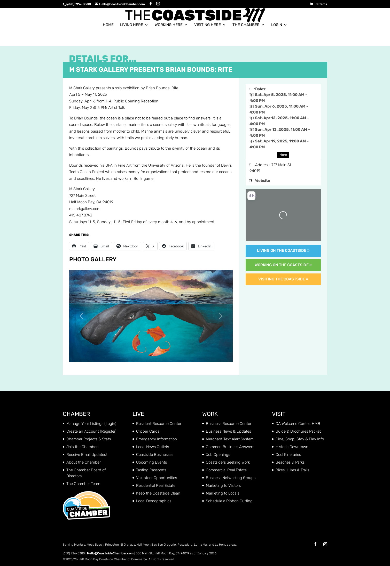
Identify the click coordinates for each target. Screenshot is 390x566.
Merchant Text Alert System (230, 439)
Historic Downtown (292, 446)
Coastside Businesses (154, 454)
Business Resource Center (228, 423)
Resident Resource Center (158, 423)
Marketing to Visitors (223, 485)
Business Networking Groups (230, 477)
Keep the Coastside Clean (158, 493)
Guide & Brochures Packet (298, 431)
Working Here (169, 24)
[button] (81, 316)
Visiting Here (207, 24)
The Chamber (246, 24)
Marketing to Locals (222, 493)
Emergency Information (156, 439)
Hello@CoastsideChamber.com (110, 553)
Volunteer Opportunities (156, 477)
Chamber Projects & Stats (88, 439)
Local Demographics (153, 501)
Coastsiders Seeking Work (228, 462)
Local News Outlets (152, 446)
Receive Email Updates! (86, 454)
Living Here (131, 24)
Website (262, 180)
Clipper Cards (147, 431)
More (283, 155)
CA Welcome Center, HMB (298, 423)
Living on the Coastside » (283, 250)
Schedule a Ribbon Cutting (229, 501)
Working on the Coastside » (283, 265)
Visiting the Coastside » (283, 279)
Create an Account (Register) (91, 431)
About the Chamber (83, 462)
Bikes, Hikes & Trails (292, 470)
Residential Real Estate (155, 485)
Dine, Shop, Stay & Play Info (300, 439)
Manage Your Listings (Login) (91, 423)
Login (276, 24)
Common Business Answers (230, 446)
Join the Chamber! (82, 446)
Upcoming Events (151, 462)
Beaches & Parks (290, 462)
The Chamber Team (83, 483)
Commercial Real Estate (226, 470)
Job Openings (218, 454)
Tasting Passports (151, 470)
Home (108, 24)
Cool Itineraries (288, 454)
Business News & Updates (228, 431)
